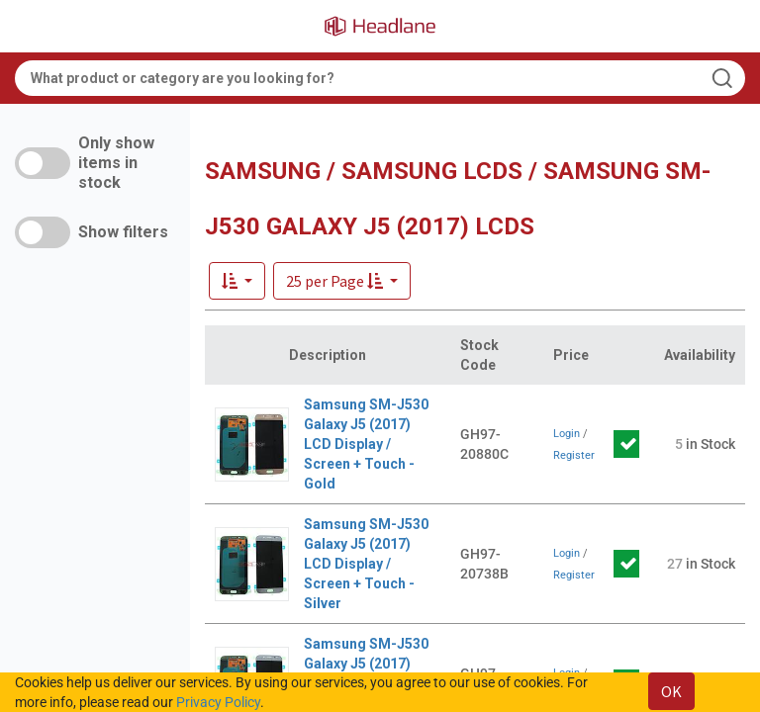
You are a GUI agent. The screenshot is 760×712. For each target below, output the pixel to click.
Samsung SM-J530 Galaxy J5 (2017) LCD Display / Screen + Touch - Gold (366, 444)
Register (574, 455)
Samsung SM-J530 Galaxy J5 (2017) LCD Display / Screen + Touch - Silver (366, 563)
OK (671, 691)
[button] (342, 281)
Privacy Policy (218, 702)
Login (566, 433)
